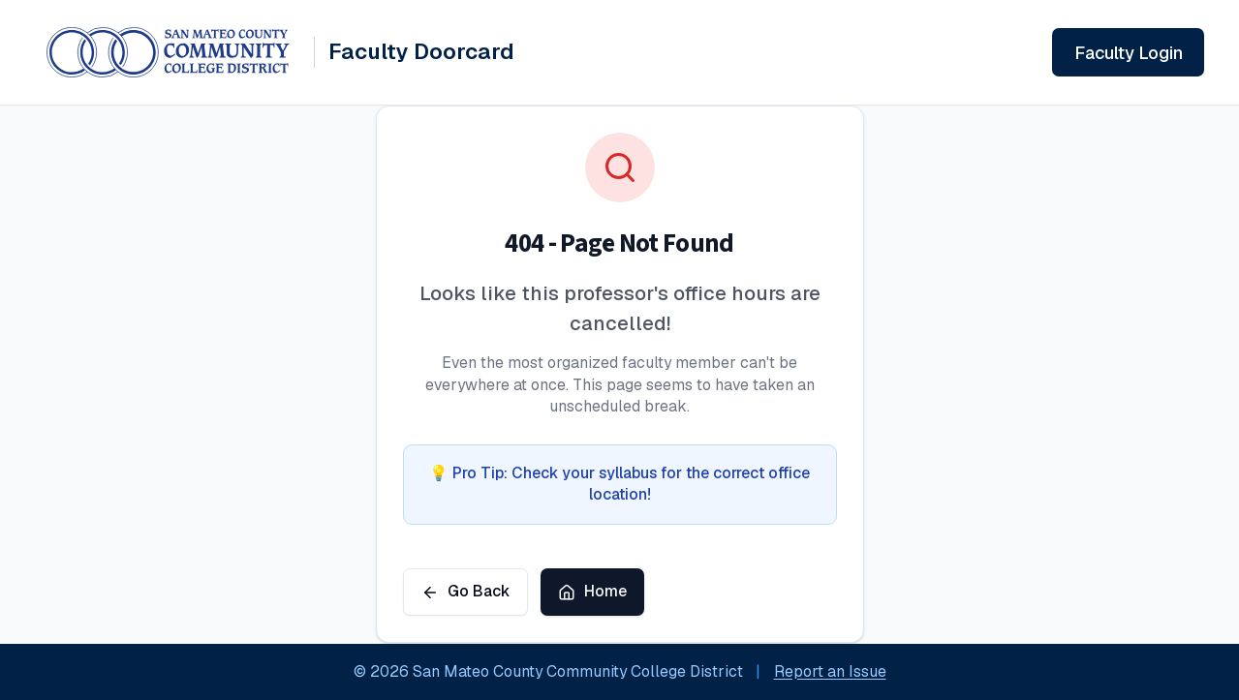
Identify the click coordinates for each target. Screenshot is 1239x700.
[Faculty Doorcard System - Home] (281, 52)
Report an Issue (830, 671)
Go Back (465, 591)
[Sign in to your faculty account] (1128, 52)
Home (592, 591)
